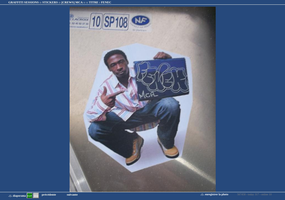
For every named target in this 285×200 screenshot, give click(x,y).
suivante (72, 194)
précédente (49, 194)
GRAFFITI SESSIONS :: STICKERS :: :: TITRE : (59, 2)
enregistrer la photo (216, 194)
